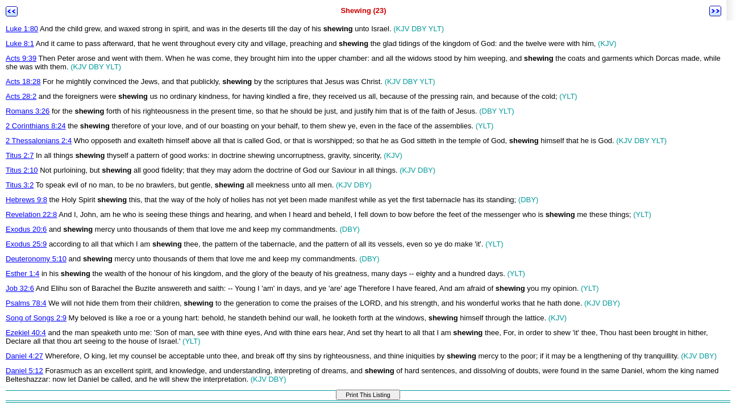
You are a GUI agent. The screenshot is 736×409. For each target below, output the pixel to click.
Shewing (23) (363, 10)
